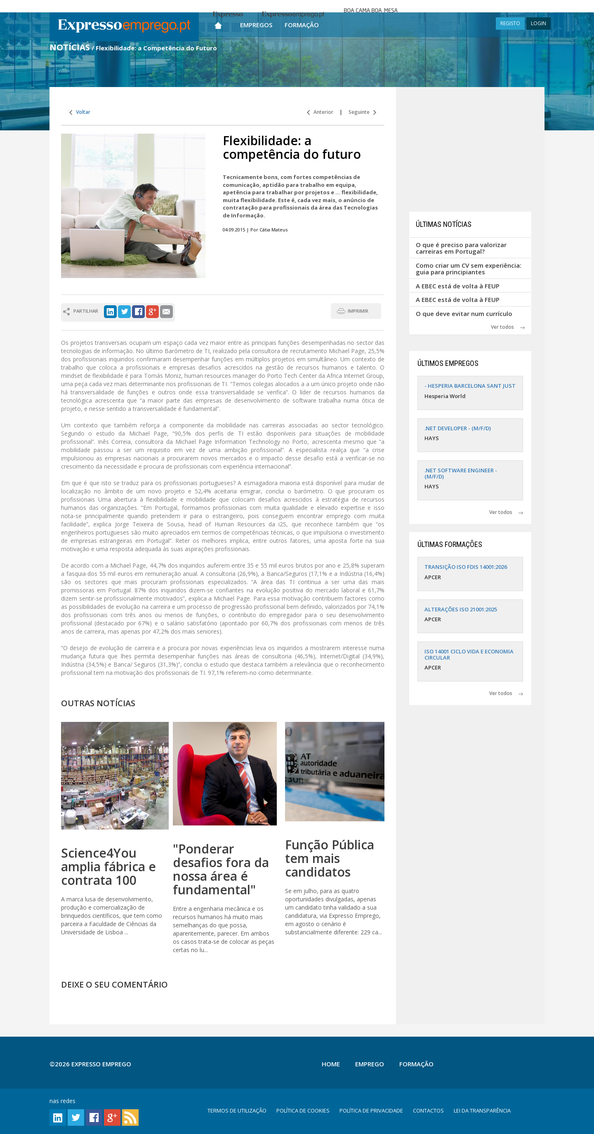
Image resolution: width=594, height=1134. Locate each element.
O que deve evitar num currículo (464, 313)
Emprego (369, 1064)
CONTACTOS (428, 1110)
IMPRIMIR (358, 311)
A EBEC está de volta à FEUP (458, 286)
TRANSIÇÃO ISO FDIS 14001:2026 (465, 567)
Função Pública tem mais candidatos (329, 858)
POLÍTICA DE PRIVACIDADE (371, 1110)
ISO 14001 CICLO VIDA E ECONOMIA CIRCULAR (469, 654)
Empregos (256, 25)
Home (331, 1064)
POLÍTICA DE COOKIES (303, 1110)
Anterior (320, 112)
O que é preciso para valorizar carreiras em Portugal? (461, 248)
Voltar (79, 112)
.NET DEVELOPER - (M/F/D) (457, 428)
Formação (302, 25)
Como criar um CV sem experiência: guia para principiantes (468, 268)
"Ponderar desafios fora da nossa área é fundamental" (221, 869)
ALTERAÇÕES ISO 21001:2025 (460, 609)
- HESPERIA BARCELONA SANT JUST (470, 385)
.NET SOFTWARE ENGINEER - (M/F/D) (460, 473)
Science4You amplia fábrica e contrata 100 (108, 866)
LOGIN (538, 23)
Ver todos (508, 326)
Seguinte (362, 112)
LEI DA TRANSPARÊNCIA (482, 1110)
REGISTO (510, 23)
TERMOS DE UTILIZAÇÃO (236, 1110)
